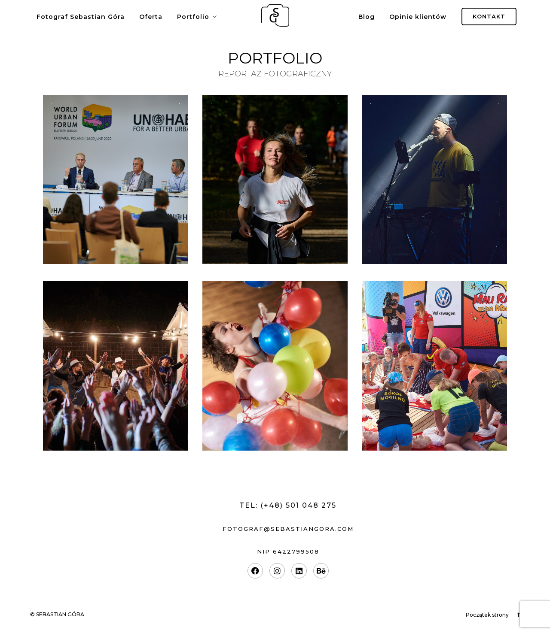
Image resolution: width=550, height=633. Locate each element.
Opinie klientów (417, 17)
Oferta (150, 17)
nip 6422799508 (288, 551)
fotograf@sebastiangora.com (288, 528)
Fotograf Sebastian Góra (81, 17)
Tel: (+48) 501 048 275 (287, 505)
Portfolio (193, 17)
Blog (366, 17)
